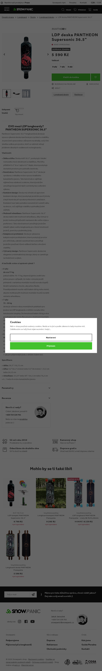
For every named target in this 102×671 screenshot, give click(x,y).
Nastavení (51, 337)
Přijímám (51, 346)
